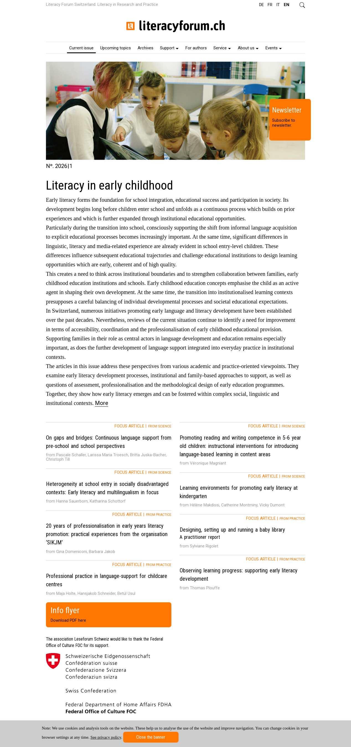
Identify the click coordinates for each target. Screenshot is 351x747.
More (101, 403)
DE (261, 4)
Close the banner (150, 737)
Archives (145, 47)
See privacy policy (106, 737)
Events (273, 47)
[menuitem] (81, 47)
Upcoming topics (115, 47)
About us (248, 47)
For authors (196, 47)
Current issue (81, 47)
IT (278, 4)
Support (169, 47)
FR (270, 4)
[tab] (108, 445)
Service (222, 47)
